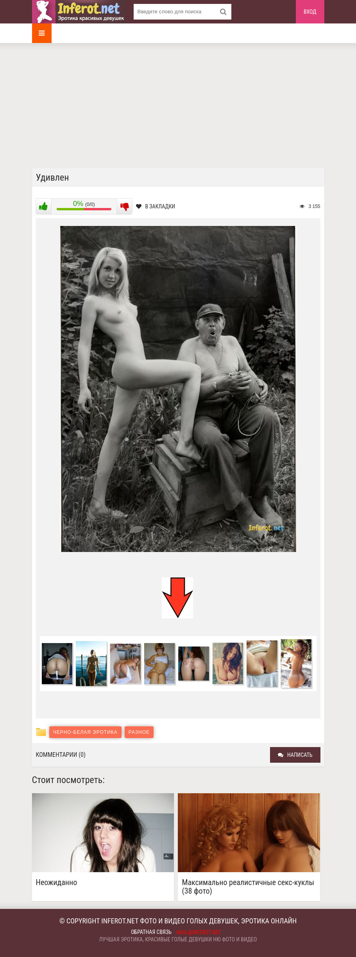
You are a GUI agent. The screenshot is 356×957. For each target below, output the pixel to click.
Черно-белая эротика (85, 732)
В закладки (155, 206)
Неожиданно (56, 882)
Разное (139, 732)
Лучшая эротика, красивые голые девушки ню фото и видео (178, 939)
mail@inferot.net (199, 932)
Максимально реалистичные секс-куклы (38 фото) (248, 886)
